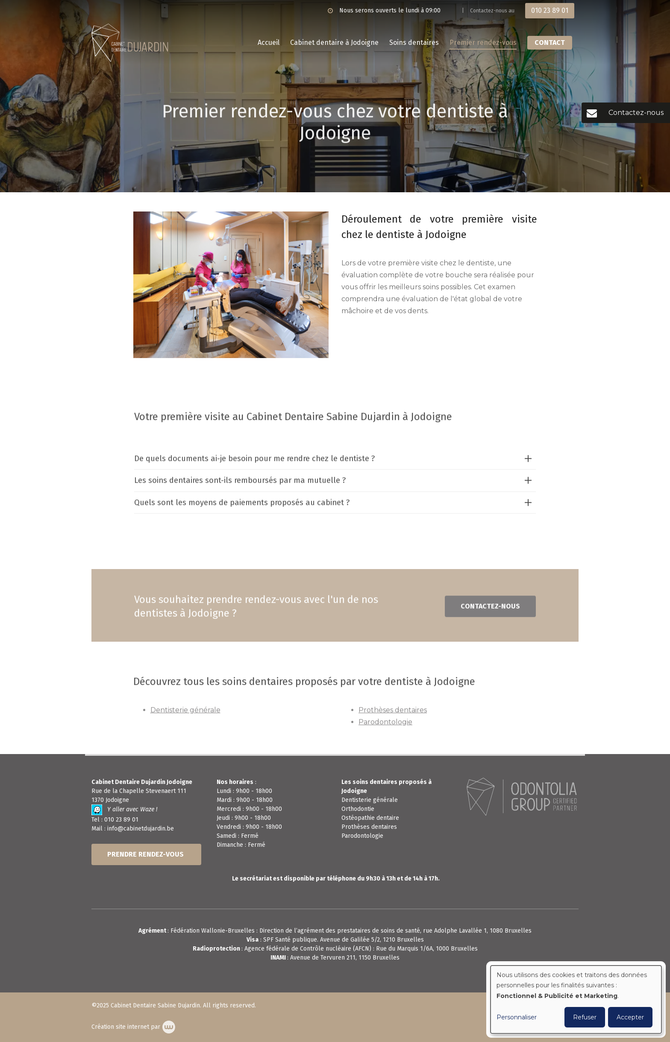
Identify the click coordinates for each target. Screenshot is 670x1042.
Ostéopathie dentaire (370, 818)
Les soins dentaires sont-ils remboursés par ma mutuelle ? (240, 483)
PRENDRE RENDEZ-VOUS (146, 854)
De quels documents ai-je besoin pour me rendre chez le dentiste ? (254, 462)
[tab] (335, 462)
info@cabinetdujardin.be (140, 828)
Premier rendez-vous (483, 42)
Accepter (630, 1017)
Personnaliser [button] (517, 1017)
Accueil (268, 42)
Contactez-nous (490, 609)
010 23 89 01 (121, 819)
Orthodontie (357, 809)
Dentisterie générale (185, 713)
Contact (550, 42)
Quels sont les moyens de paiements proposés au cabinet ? (242, 505)
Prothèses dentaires (393, 713)
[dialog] (576, 999)
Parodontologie (385, 725)
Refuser (585, 1017)
